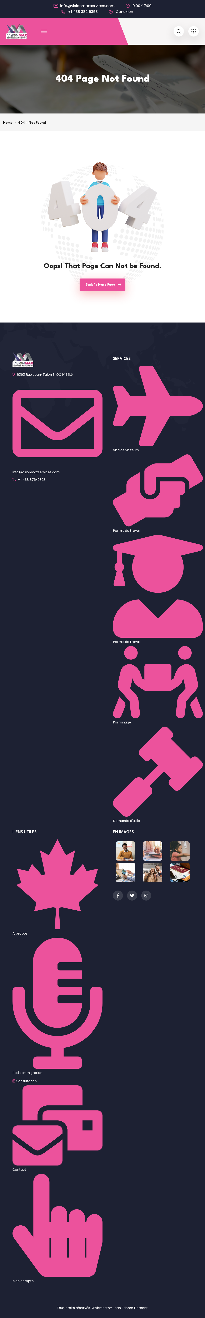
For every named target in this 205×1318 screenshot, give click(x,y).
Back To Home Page (100, 284)
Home (9, 123)
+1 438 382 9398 (83, 11)
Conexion (124, 11)
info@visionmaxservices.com (87, 5)
